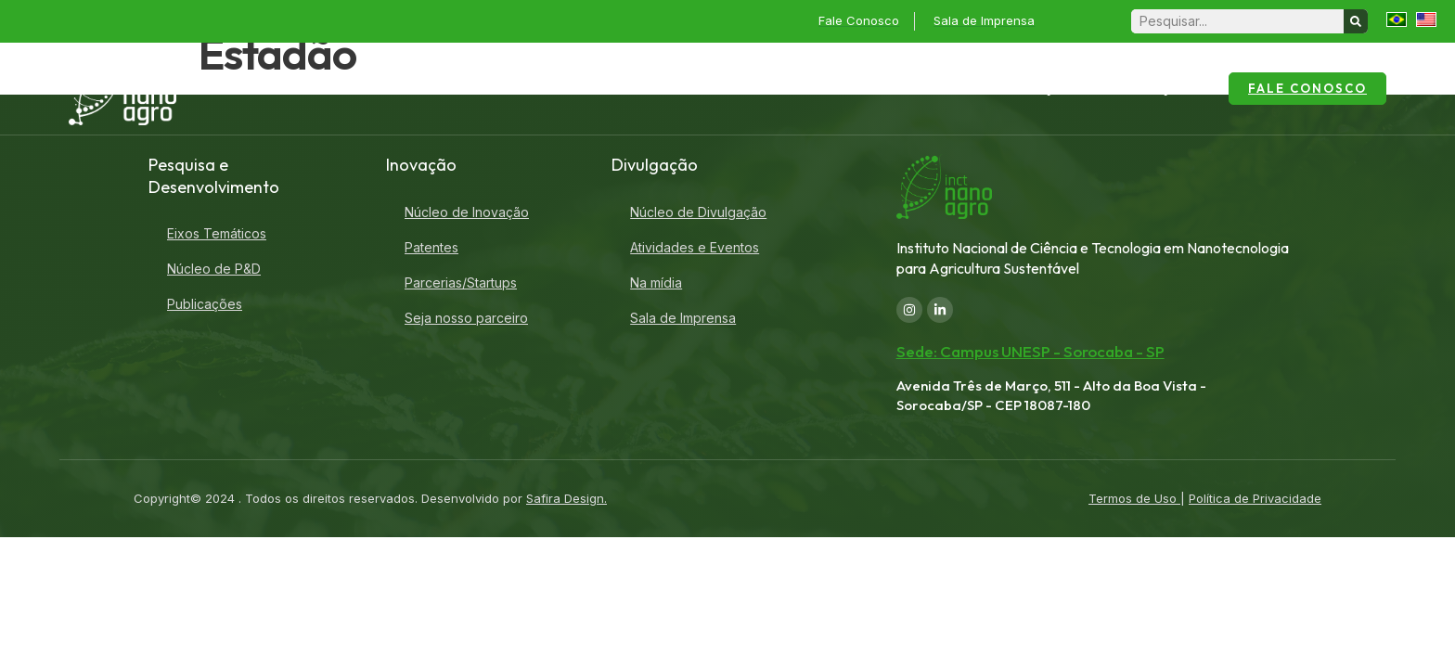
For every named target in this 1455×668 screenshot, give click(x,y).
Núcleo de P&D (214, 268)
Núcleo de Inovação (467, 212)
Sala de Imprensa (683, 318)
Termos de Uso (1134, 498)
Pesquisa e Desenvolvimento (883, 88)
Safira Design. (566, 498)
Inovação (1049, 88)
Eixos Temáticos (216, 233)
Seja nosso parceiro (466, 318)
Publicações (204, 304)
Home (447, 88)
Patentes (431, 247)
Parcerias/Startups (461, 282)
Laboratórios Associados (670, 88)
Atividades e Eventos (694, 247)
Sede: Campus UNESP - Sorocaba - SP (1030, 351)
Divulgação (1157, 88)
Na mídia (656, 282)
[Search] (1356, 21)
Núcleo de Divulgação (698, 212)
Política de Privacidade (1255, 498)
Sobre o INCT (523, 88)
